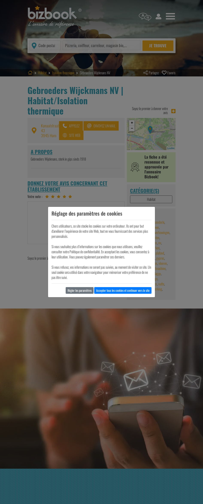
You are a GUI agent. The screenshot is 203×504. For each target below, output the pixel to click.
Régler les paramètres (80, 290)
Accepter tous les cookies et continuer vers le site (123, 290)
